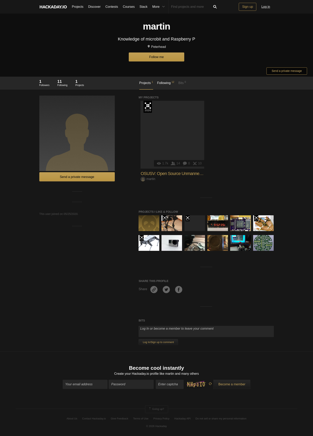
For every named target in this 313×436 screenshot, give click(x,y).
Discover (94, 6)
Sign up (247, 6)
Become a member (231, 384)
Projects (77, 6)
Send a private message (287, 70)
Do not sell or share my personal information (220, 418)
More (159, 6)
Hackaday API (182, 418)
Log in (265, 6)
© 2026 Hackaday (156, 426)
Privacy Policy (161, 418)
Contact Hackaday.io (94, 418)
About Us (72, 418)
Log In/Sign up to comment (158, 342)
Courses (129, 6)
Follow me (156, 57)
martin (148, 179)
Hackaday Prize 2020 (148, 107)
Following (165, 83)
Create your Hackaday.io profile (136, 373)
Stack (144, 6)
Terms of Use (141, 418)
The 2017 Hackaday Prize (187, 218)
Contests (111, 6)
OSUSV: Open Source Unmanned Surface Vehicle (185, 173)
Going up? (156, 409)
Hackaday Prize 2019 (164, 218)
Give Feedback (119, 418)
